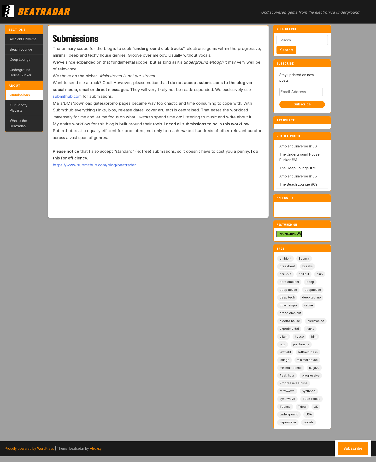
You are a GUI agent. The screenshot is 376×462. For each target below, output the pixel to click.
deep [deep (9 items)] (310, 282)
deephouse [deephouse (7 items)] (313, 290)
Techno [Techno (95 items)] (285, 406)
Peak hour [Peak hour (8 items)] (287, 375)
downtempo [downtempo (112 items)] (288, 305)
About (15, 85)
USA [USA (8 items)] (309, 414)
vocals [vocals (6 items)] (308, 422)
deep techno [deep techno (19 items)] (311, 297)
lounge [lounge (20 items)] (284, 360)
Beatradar (43, 11)
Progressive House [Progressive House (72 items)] (294, 383)
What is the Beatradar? (18, 123)
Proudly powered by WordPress (29, 448)
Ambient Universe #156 (298, 146)
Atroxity (95, 448)
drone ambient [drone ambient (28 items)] (290, 313)
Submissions (19, 95)
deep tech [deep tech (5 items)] (287, 297)
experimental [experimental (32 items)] (289, 328)
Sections (17, 29)
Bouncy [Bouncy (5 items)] (304, 258)
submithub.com (67, 96)
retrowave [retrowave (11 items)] (287, 391)
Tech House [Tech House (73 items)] (311, 399)
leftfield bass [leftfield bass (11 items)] (308, 352)
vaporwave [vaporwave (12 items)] (288, 422)
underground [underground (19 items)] (289, 414)
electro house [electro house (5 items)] (290, 321)
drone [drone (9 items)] (308, 305)
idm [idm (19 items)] (314, 336)
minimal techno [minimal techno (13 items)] (291, 368)
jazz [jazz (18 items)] (283, 344)
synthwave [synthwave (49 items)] (287, 399)
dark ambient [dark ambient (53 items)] (289, 282)
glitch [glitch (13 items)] (284, 336)
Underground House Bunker (20, 72)
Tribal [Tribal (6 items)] (302, 406)
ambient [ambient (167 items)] (285, 258)
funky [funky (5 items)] (310, 328)
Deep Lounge (20, 59)
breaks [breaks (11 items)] (307, 266)
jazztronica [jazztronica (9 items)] (301, 344)
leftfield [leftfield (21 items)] (285, 352)
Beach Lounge (21, 49)
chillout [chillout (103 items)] (304, 274)
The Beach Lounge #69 (298, 184)
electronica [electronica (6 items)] (315, 321)
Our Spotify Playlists (19, 107)
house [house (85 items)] (299, 336)
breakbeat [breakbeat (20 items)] (287, 266)
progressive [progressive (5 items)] (311, 375)
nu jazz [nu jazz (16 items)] (314, 368)
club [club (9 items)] (320, 274)
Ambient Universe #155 (298, 176)
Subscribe (302, 104)
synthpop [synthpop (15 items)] (309, 391)
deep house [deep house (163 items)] (288, 290)
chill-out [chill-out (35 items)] (285, 274)
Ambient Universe (23, 39)
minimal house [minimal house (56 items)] (307, 360)
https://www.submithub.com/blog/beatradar (94, 165)
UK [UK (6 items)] (316, 406)
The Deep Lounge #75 (297, 168)
